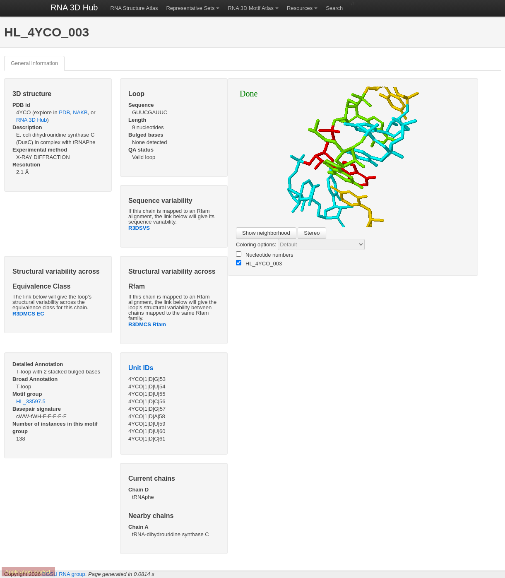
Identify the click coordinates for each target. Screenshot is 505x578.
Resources (300, 8)
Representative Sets (190, 8)
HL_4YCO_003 (259, 263)
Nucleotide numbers (264, 254)
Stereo (312, 233)
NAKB (80, 112)
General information (34, 63)
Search (334, 8)
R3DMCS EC (28, 314)
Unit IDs (140, 367)
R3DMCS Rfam (147, 324)
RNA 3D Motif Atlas (251, 8)
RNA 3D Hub (74, 7)
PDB (64, 112)
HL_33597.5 (31, 401)
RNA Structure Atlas (134, 8)
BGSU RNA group (63, 574)
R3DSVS (139, 228)
